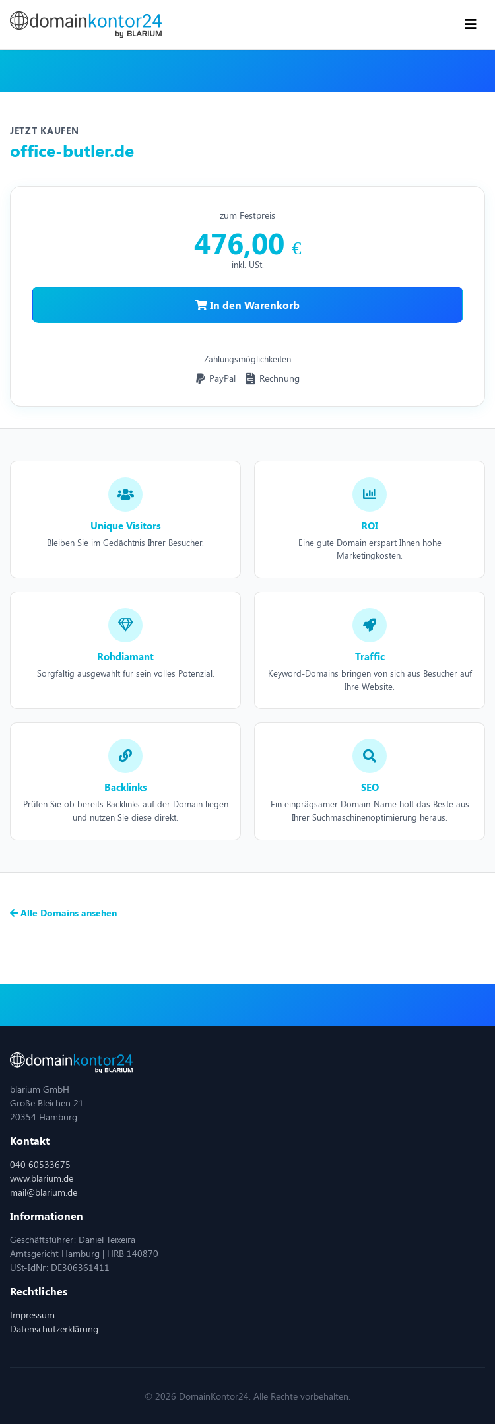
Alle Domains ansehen (63, 912)
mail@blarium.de (43, 1192)
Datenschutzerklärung (54, 1328)
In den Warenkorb (247, 305)
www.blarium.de (41, 1178)
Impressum (32, 1314)
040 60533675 (40, 1164)
